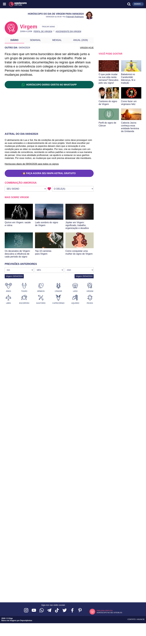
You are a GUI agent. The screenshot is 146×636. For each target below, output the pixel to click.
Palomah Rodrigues (75, 16)
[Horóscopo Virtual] (39, 4)
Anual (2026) (80, 40)
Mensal (57, 40)
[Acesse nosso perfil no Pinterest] (80, 610)
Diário (14, 40)
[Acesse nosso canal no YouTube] (33, 610)
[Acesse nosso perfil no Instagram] (26, 610)
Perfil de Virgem (43, 31)
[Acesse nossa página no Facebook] (72, 610)
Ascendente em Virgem (68, 31)
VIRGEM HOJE (87, 47)
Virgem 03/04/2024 (14, 276)
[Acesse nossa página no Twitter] (64, 610)
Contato (132, 619)
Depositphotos (26, 621)
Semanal (35, 40)
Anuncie (141, 619)
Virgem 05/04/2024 (84, 276)
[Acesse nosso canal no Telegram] (49, 610)
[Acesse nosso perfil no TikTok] (57, 610)
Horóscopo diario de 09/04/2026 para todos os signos (32, 164)
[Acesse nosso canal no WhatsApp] (41, 610)
